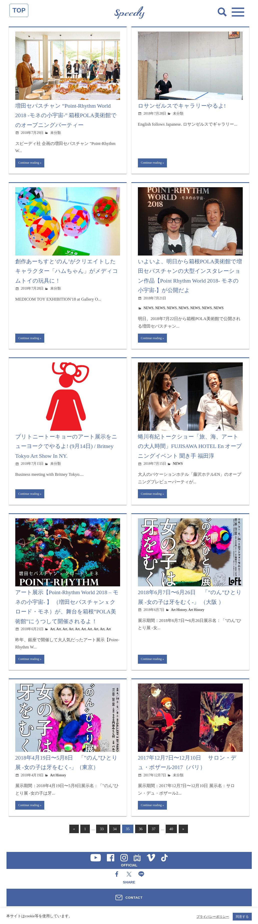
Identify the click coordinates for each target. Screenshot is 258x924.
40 (171, 836)
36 (141, 836)
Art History (179, 614)
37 (153, 836)
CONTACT (134, 897)
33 (102, 836)
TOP (19, 10)
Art (52, 633)
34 (115, 836)
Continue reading (31, 164)
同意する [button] (242, 916)
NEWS (148, 309)
